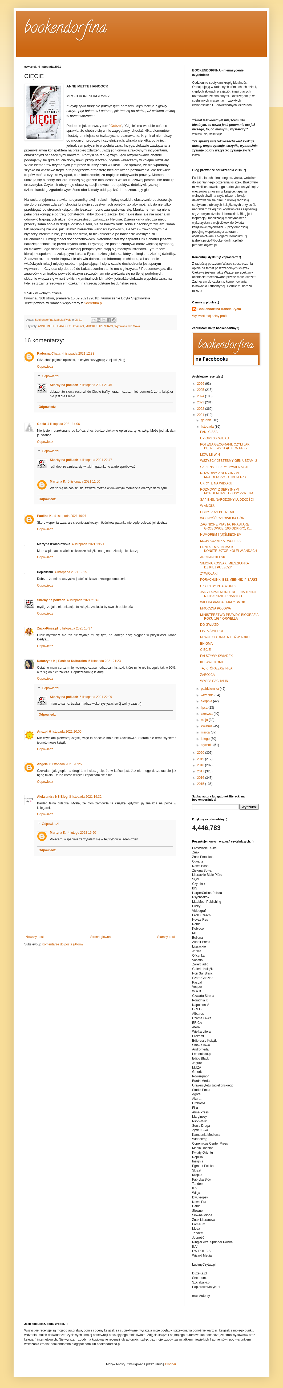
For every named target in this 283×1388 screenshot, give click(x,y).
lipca (204, 707)
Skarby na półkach (64, 385)
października (210, 689)
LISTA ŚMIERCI (211, 631)
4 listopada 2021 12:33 (78, 353)
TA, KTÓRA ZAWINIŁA (216, 668)
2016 (201, 778)
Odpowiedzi (50, 376)
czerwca (207, 714)
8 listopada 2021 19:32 (85, 797)
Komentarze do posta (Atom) (62, 944)
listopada (208, 426)
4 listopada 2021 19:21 (70, 516)
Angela (42, 764)
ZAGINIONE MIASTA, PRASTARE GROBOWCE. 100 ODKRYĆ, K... (226, 526)
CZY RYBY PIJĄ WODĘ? (218, 586)
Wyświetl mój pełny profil (209, 316)
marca (206, 732)
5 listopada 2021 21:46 (96, 385)
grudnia (206, 420)
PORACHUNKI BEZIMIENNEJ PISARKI (228, 579)
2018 (201, 765)
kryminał (78, 326)
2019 (201, 759)
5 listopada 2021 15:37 (76, 628)
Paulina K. (44, 516)
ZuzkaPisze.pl (47, 628)
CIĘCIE (205, 650)
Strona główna (100, 937)
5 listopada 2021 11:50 (84, 481)
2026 (201, 384)
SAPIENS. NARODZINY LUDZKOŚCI (227, 500)
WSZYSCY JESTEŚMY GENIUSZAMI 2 (228, 461)
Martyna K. (58, 481)
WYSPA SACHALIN (214, 681)
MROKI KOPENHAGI (99, 326)
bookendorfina (65, 29)
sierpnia (207, 701)
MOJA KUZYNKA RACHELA (220, 541)
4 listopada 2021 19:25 (71, 572)
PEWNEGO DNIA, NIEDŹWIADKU (224, 637)
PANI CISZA (209, 432)
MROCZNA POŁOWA (215, 608)
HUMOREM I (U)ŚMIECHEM (220, 534)
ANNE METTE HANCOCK (55, 326)
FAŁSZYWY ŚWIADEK (216, 656)
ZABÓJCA (207, 675)
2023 (201, 402)
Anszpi (42, 731)
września (208, 695)
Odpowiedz (45, 366)
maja (205, 720)
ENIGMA (206, 643)
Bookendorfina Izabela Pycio (219, 309)
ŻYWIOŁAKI (208, 573)
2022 (201, 409)
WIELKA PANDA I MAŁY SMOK (222, 602)
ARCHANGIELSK (212, 557)
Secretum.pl (93, 303)
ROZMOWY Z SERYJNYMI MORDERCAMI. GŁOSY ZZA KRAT (227, 491)
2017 (201, 771)
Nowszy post (35, 937)
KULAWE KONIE (212, 662)
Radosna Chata (48, 353)
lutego (206, 739)
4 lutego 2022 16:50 (82, 833)
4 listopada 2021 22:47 (96, 460)
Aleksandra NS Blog (52, 797)
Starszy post (166, 937)
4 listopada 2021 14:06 (63, 424)
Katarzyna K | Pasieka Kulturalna (62, 661)
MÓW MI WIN (210, 454)
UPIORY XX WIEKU (214, 438)
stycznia (207, 745)
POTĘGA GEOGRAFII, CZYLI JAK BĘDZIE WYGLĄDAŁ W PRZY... (225, 446)
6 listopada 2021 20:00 (65, 731)
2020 (201, 753)
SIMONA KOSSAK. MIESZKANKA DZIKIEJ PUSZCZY (224, 565)
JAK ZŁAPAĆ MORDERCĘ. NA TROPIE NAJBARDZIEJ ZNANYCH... (228, 594)
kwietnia (207, 726)
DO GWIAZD (209, 625)
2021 (201, 415)
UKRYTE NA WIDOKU (216, 483)
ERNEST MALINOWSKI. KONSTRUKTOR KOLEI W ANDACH (228, 549)
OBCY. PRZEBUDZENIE (217, 512)
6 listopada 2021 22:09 (96, 697)
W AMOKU (208, 506)
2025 (201, 390)
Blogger (170, 1364)
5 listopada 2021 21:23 (104, 661)
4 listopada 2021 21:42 (83, 600)
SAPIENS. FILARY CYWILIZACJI (224, 467)
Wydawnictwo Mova (127, 326)
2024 (201, 396)
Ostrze (115, 126)
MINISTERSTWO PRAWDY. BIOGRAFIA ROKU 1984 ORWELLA (229, 616)
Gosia (41, 424)
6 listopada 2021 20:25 (65, 764)
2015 (201, 784)
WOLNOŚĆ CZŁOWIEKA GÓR (222, 518)
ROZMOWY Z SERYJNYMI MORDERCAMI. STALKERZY (223, 475)
